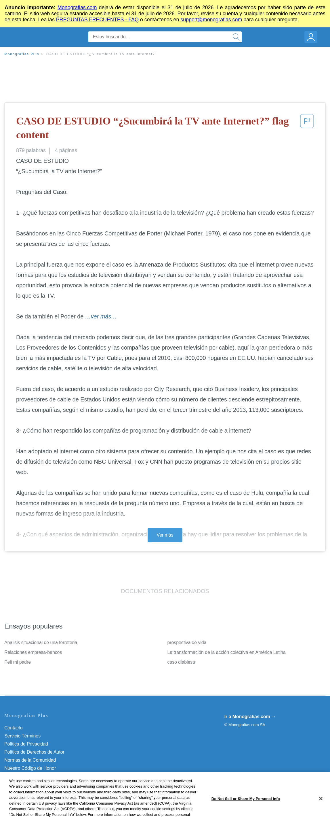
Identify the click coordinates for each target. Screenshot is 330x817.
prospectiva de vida (187, 642)
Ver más (165, 535)
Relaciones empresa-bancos (33, 652)
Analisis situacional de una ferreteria (40, 642)
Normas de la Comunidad (30, 760)
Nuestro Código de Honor (30, 768)
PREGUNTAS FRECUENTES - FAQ (97, 19)
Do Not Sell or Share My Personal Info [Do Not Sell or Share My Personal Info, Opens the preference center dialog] (245, 810)
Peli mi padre (17, 662)
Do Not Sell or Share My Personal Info (42, 776)
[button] (307, 129)
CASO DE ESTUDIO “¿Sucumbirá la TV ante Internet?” (101, 54)
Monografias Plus (21, 54)
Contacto (13, 727)
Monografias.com (77, 7)
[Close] (320, 810)
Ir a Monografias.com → (250, 716)
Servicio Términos (22, 735)
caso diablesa (181, 662)
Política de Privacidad (26, 743)
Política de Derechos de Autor (34, 752)
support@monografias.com (211, 19)
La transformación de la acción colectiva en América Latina (226, 652)
